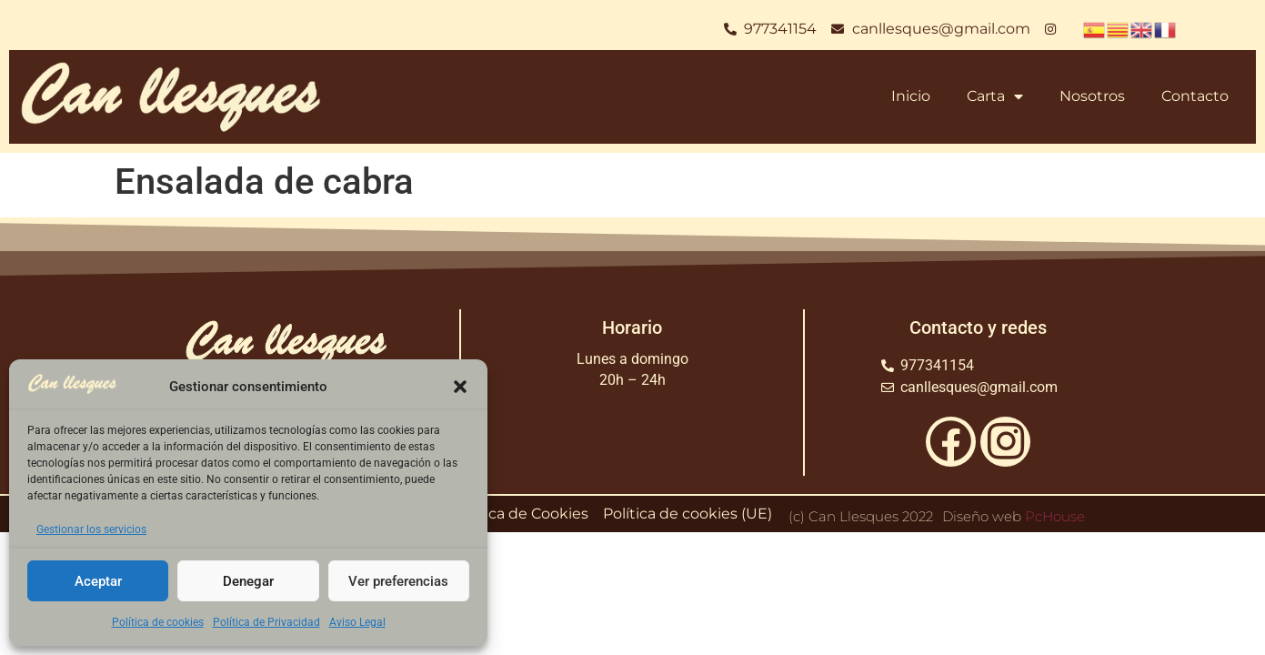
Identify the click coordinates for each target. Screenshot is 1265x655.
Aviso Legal (357, 622)
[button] (460, 387)
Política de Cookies (520, 513)
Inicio (910, 96)
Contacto (1195, 96)
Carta (995, 96)
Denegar (248, 581)
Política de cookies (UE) (687, 513)
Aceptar (98, 581)
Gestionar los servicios (91, 529)
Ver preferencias (398, 581)
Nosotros (1092, 96)
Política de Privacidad (266, 622)
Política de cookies (158, 622)
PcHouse (1055, 516)
